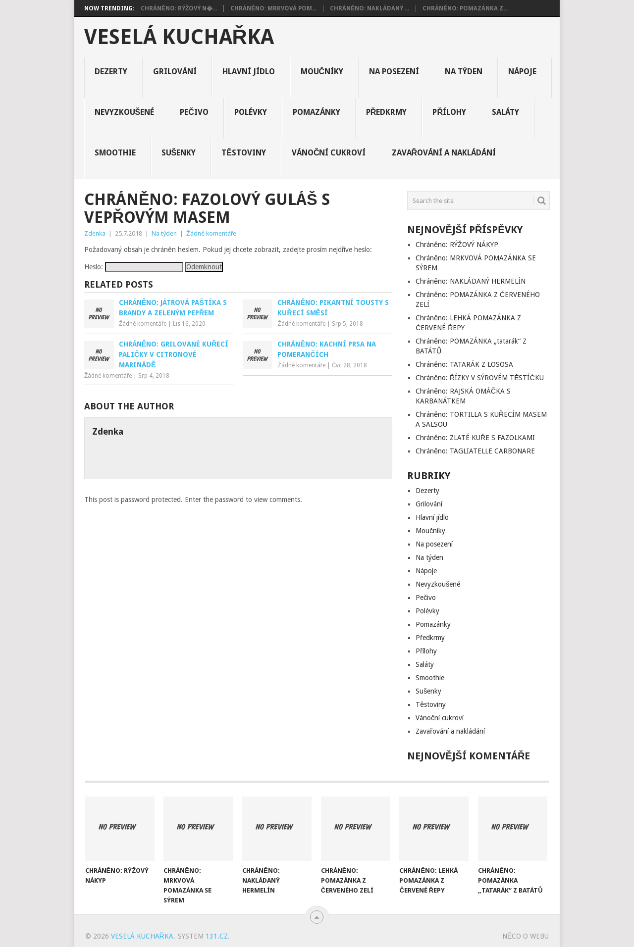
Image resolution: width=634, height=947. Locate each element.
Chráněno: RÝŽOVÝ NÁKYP (457, 245)
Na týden (463, 71)
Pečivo (194, 112)
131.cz (217, 936)
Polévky (250, 112)
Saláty (505, 112)
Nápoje (522, 71)
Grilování (175, 71)
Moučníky (322, 71)
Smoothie (115, 152)
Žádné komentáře (211, 233)
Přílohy (449, 112)
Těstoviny (243, 152)
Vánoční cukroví (329, 152)
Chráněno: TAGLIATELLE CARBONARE (475, 451)
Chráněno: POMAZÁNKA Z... (465, 8)
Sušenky (178, 152)
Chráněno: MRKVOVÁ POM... (273, 8)
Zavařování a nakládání (444, 152)
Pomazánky (316, 112)
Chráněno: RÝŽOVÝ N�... (179, 8)
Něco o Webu (525, 936)
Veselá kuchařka (179, 37)
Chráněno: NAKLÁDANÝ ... (369, 8)
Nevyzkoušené (125, 112)
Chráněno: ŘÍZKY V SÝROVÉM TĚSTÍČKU (479, 378)
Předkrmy (386, 112)
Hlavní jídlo (248, 71)
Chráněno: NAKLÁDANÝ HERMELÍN (471, 281)
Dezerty (111, 71)
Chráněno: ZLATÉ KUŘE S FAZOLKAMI (475, 438)
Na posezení (394, 71)
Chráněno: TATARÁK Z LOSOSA (464, 364)
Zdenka (95, 233)
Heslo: (133, 267)
